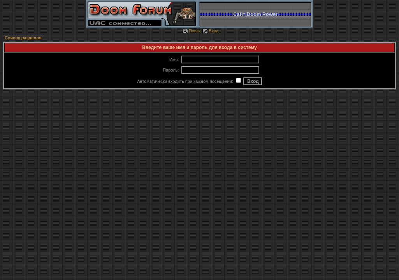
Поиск (191, 30)
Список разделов (23, 37)
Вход (210, 30)
